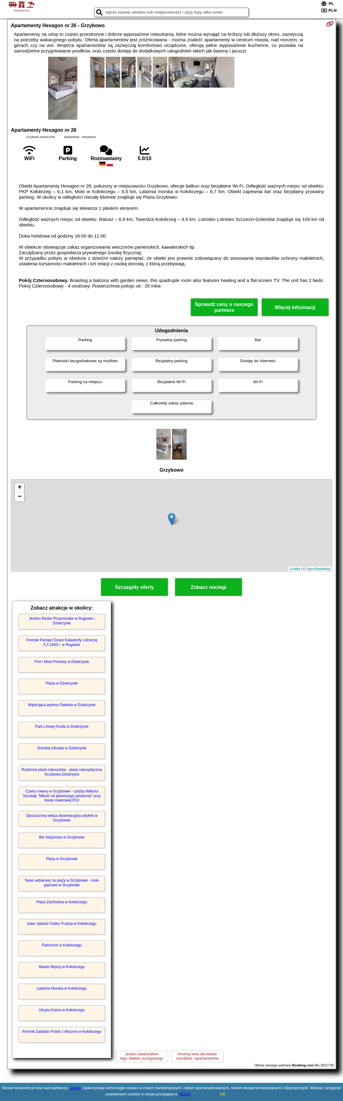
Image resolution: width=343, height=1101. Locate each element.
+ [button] (20, 487)
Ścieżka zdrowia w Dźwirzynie (61, 748)
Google (75, 1088)
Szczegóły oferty (134, 587)
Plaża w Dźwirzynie (62, 683)
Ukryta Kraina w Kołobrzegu (62, 1010)
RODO (185, 1094)
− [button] (20, 497)
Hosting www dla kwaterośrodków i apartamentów (197, 1056)
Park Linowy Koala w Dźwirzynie (62, 726)
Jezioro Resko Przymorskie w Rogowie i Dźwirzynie (62, 620)
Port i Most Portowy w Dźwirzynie (62, 662)
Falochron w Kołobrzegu (62, 945)
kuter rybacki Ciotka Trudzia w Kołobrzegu (61, 923)
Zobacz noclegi (208, 587)
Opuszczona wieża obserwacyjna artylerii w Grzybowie (61, 817)
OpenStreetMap (318, 569)
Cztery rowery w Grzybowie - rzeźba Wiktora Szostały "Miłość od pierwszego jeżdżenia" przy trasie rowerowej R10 (62, 795)
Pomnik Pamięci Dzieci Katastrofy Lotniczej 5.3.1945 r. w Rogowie (61, 642)
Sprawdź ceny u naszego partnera (224, 307)
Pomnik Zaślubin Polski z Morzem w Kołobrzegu (61, 1031)
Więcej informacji (295, 307)
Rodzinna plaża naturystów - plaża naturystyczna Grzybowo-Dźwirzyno (62, 772)
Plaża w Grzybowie (61, 859)
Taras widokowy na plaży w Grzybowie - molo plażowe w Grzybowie (62, 882)
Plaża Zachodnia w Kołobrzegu (61, 902)
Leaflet (295, 569)
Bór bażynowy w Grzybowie (62, 837)
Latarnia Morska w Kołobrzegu (62, 988)
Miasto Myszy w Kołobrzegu (62, 967)
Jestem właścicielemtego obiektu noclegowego (141, 1056)
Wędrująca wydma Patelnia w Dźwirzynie (62, 705)
